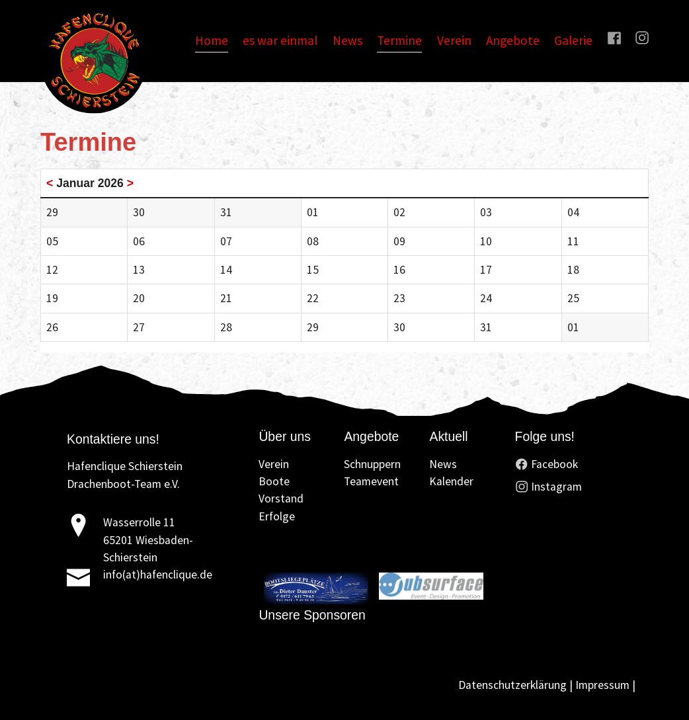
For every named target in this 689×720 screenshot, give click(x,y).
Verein (274, 464)
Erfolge (277, 516)
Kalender (451, 481)
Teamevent (371, 481)
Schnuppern (372, 464)
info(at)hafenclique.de (157, 574)
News (443, 464)
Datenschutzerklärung (512, 685)
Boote (274, 481)
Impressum (602, 685)
